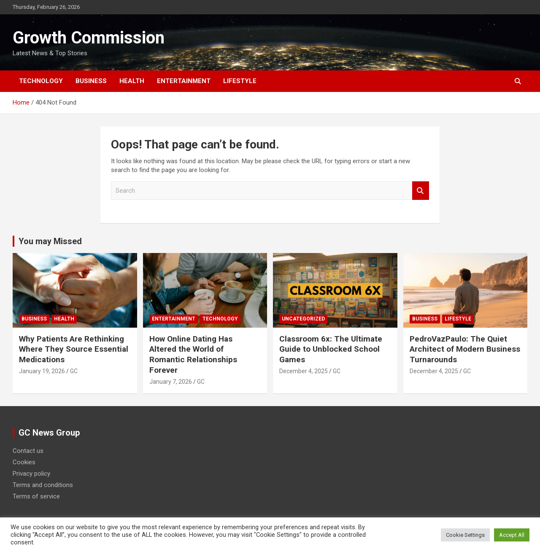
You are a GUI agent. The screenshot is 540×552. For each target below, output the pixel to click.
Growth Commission (89, 38)
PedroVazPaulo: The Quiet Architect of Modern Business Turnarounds (465, 349)
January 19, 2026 (42, 371)
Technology (41, 81)
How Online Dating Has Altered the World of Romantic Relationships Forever (193, 354)
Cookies (24, 462)
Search (420, 190)
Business (91, 81)
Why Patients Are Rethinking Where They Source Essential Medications (73, 349)
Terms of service (36, 496)
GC (74, 371)
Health (131, 81)
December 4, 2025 (303, 371)
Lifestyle (239, 81)
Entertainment (184, 81)
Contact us (28, 451)
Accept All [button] (511, 535)
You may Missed (50, 241)
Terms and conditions (43, 485)
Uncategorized (303, 319)
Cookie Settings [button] (465, 535)
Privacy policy (31, 473)
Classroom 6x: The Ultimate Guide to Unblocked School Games (330, 349)
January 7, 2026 (170, 381)
